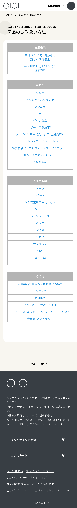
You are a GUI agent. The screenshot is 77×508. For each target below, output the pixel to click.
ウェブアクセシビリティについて (53, 490)
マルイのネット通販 (23, 439)
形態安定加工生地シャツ (40, 202)
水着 (40, 251)
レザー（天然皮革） (40, 127)
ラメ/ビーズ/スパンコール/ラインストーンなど (40, 312)
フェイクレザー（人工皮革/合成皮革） (40, 134)
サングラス (40, 244)
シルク (40, 93)
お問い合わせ (46, 484)
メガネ (40, 237)
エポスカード (19, 455)
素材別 (40, 85)
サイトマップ (38, 477)
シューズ (40, 209)
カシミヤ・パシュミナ (40, 100)
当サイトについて (18, 490)
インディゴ (40, 291)
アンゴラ (40, 106)
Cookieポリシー (17, 477)
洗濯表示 (40, 47)
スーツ (40, 188)
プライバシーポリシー (40, 471)
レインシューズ (40, 216)
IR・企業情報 (15, 471)
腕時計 (40, 230)
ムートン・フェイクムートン (40, 141)
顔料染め (40, 298)
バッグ (40, 223)
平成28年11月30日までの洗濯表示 (40, 68)
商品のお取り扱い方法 (21, 484)
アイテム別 (40, 180)
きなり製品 (40, 162)
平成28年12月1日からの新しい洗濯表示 (40, 57)
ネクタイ (40, 195)
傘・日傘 (40, 258)
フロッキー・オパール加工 (40, 305)
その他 (40, 276)
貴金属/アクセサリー (40, 319)
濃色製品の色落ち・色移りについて (40, 284)
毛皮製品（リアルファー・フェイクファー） (40, 148)
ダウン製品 (40, 120)
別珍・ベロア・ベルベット (40, 155)
